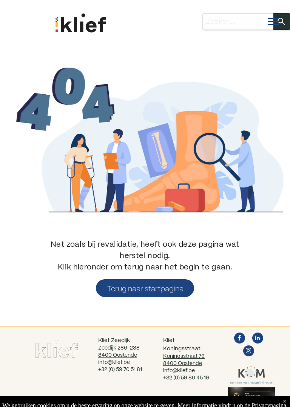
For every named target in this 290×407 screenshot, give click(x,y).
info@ (170, 370)
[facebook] (239, 339)
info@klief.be (114, 362)
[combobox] (237, 21)
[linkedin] (257, 339)
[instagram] (248, 351)
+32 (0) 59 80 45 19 (186, 377)
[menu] (273, 21)
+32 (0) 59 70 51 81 (120, 369)
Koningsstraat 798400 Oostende (184, 360)
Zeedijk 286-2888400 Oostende (119, 351)
